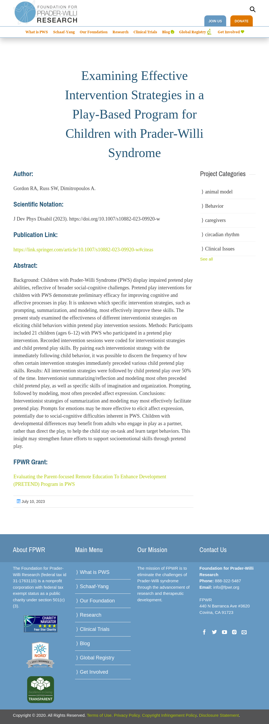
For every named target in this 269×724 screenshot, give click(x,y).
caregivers (215, 220)
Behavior (214, 206)
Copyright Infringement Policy (169, 715)
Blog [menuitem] (166, 32)
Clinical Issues (220, 249)
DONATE (242, 21)
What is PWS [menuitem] (36, 32)
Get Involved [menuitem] (229, 32)
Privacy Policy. (127, 715)
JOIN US (215, 21)
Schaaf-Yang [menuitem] (64, 32)
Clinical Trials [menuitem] (145, 32)
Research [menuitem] (120, 32)
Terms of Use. (100, 715)
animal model (219, 192)
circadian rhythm (222, 234)
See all (206, 259)
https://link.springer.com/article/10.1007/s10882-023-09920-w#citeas (83, 249)
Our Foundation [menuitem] (93, 32)
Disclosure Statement (219, 715)
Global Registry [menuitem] (192, 32)
